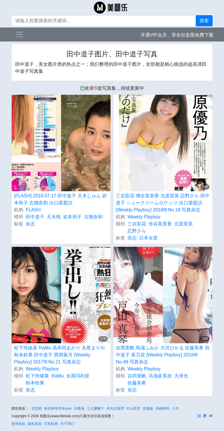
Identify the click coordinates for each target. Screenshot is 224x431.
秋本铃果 (35, 382)
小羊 (175, 408)
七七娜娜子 (95, 408)
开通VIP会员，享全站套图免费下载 (177, 34)
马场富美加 (160, 375)
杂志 (30, 223)
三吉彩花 (136, 223)
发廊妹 (148, 408)
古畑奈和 (93, 216)
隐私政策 (35, 424)
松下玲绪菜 (37, 375)
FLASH (33, 209)
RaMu (57, 375)
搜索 (204, 20)
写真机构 (51, 424)
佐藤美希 (136, 382)
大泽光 (181, 375)
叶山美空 (133, 408)
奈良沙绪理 (115, 408)
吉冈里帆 (136, 375)
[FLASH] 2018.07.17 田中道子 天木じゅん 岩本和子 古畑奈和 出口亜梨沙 (60, 199)
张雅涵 (79, 408)
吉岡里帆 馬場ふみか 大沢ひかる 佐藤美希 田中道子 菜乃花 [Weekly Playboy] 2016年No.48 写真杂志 (163, 354)
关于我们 (67, 424)
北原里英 (183, 223)
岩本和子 (72, 216)
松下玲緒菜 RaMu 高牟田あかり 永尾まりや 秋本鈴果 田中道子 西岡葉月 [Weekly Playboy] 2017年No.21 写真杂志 (59, 354)
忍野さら (136, 230)
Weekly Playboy (144, 216)
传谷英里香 (160, 223)
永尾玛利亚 (78, 375)
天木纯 (54, 216)
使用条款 (18, 424)
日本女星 (148, 237)
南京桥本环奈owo (57, 408)
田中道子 (35, 216)
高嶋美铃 (162, 408)
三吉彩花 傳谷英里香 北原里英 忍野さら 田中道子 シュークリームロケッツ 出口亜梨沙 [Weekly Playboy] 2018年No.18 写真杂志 (163, 202)
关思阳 (36, 408)
